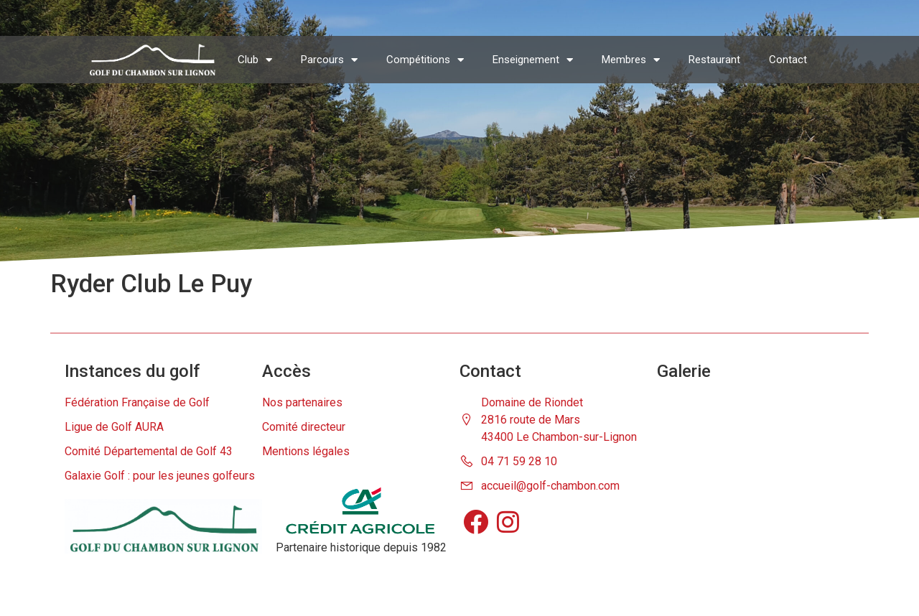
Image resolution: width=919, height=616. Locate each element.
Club (255, 60)
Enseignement (533, 60)
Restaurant (714, 59)
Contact (788, 59)
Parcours (329, 60)
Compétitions (425, 60)
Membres (631, 60)
